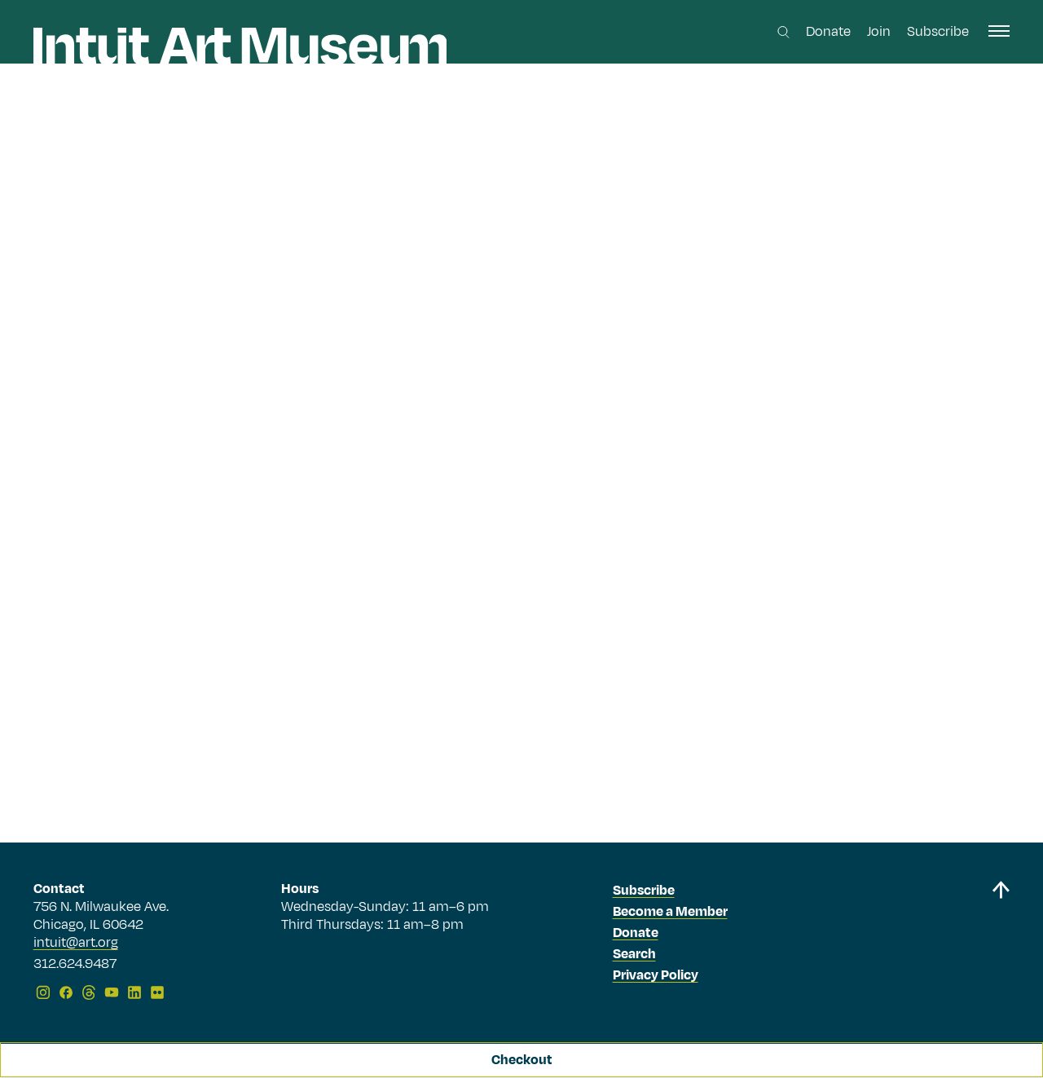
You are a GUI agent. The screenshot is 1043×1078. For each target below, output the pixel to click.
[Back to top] (1001, 943)
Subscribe (938, 32)
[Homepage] (240, 46)
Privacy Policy (655, 975)
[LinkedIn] (134, 992)
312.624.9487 (75, 965)
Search (634, 954)
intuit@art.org (75, 943)
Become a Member (670, 912)
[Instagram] (43, 992)
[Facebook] (66, 992)
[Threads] (88, 992)
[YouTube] (111, 992)
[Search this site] (783, 32)
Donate (828, 32)
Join (879, 32)
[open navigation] (999, 31)
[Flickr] (157, 992)
